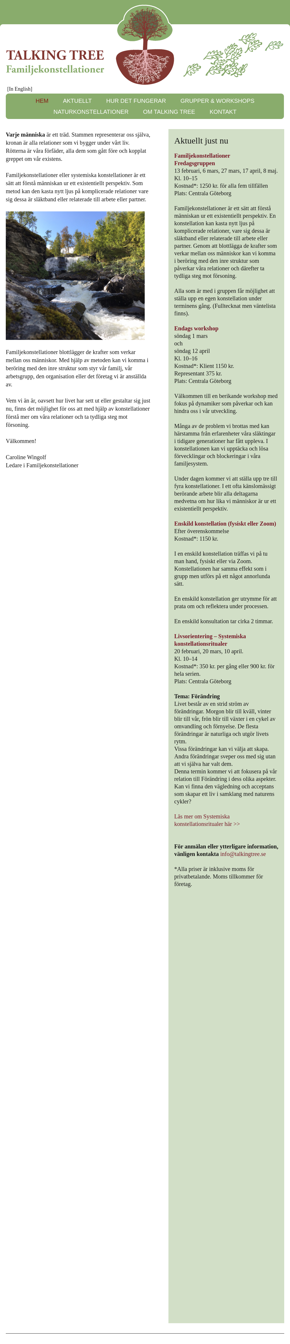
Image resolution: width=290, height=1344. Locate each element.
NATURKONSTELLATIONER (91, 112)
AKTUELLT (77, 101)
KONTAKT (223, 112)
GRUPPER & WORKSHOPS (217, 101)
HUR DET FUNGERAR (136, 101)
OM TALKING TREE (169, 112)
